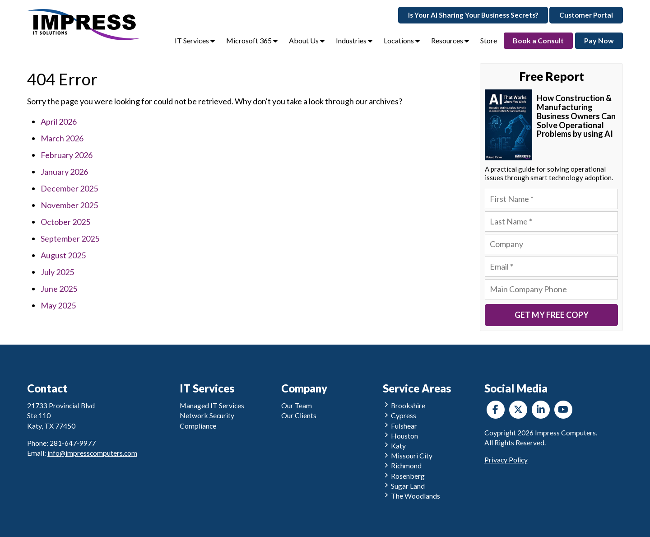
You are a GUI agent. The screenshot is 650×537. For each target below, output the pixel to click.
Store (488, 40)
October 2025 (65, 222)
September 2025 (70, 238)
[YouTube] (563, 409)
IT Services (195, 40)
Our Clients (298, 415)
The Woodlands (412, 495)
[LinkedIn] (540, 409)
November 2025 (69, 205)
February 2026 (67, 155)
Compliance (198, 425)
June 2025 (59, 289)
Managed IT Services (212, 405)
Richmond (402, 465)
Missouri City (408, 455)
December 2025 (69, 188)
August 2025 (63, 255)
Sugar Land (404, 485)
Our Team (296, 405)
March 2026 (62, 138)
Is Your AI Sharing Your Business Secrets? (473, 15)
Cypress (400, 415)
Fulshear (400, 425)
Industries (354, 40)
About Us (307, 40)
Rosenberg (404, 476)
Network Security (207, 415)
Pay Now (599, 40)
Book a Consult (538, 40)
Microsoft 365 (252, 40)
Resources (450, 40)
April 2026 (59, 121)
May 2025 (58, 305)
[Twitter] (518, 409)
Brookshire (404, 405)
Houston (400, 435)
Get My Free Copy (552, 315)
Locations (402, 40)
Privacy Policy (506, 459)
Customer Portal (586, 15)
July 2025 (57, 272)
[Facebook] (495, 409)
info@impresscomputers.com (92, 452)
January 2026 (64, 172)
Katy (394, 445)
